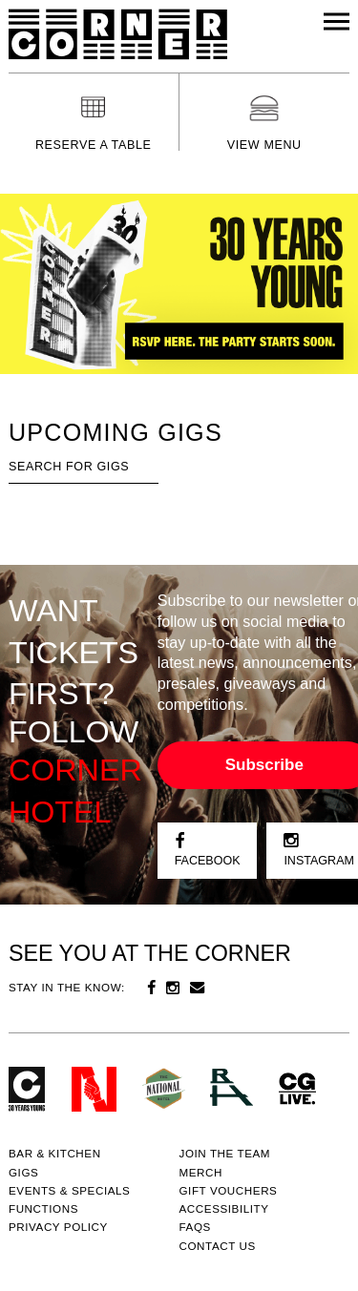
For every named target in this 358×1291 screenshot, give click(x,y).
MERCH (201, 1172)
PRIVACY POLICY (58, 1226)
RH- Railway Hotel (231, 1087)
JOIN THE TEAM (225, 1153)
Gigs (23, 1172)
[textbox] (83, 467)
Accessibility (224, 1208)
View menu (264, 144)
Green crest (163, 1088)
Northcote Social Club (93, 1089)
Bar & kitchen (55, 1153)
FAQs (195, 1226)
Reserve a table (93, 144)
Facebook (208, 850)
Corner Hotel (118, 34)
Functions (43, 1208)
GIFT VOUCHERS (228, 1190)
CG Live (297, 1089)
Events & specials (70, 1190)
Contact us (217, 1245)
